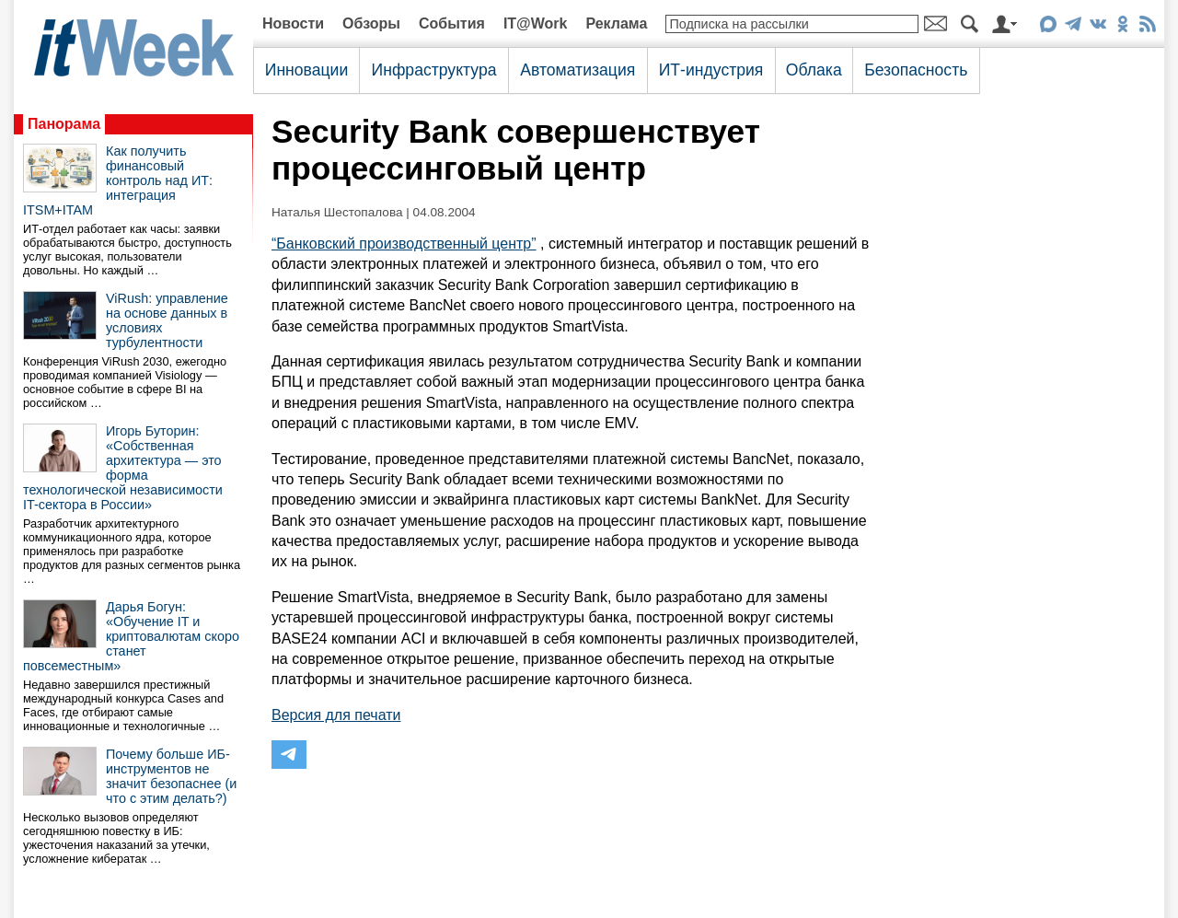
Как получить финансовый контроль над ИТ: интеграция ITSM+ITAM (118, 180)
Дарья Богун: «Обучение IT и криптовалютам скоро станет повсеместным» (131, 636)
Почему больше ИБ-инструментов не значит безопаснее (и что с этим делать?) (171, 776)
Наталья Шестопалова (337, 212)
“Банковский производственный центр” (404, 243)
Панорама (64, 124)
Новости (293, 23)
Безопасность (915, 70)
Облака (814, 70)
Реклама (616, 23)
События (452, 23)
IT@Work (535, 23)
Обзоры (371, 23)
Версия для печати (335, 715)
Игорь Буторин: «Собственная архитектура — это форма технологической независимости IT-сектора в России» (123, 468)
